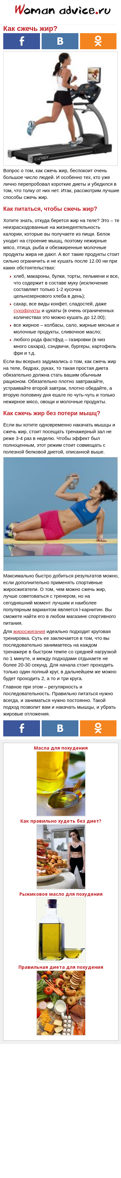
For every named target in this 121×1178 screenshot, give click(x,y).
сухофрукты (27, 310)
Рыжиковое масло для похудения (61, 894)
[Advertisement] (60, 1104)
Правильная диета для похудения (60, 967)
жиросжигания (29, 631)
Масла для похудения (61, 748)
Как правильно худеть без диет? (60, 821)
